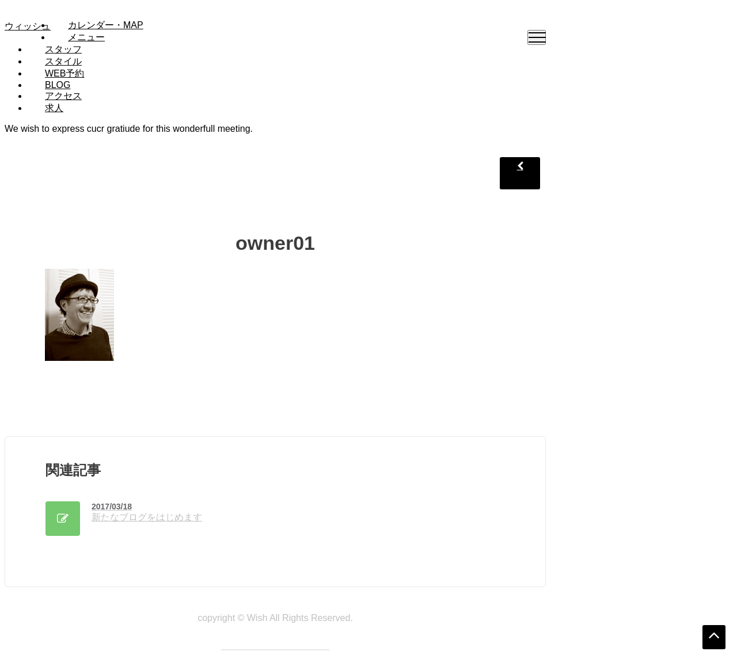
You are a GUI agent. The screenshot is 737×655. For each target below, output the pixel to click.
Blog (57, 85)
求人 (54, 108)
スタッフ (63, 49)
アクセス (63, 96)
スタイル (63, 61)
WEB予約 (64, 73)
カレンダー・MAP (105, 25)
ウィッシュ (28, 26)
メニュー (86, 37)
